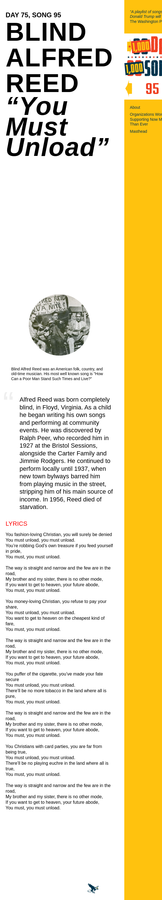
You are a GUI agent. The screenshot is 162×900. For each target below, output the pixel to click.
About (135, 107)
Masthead (138, 131)
